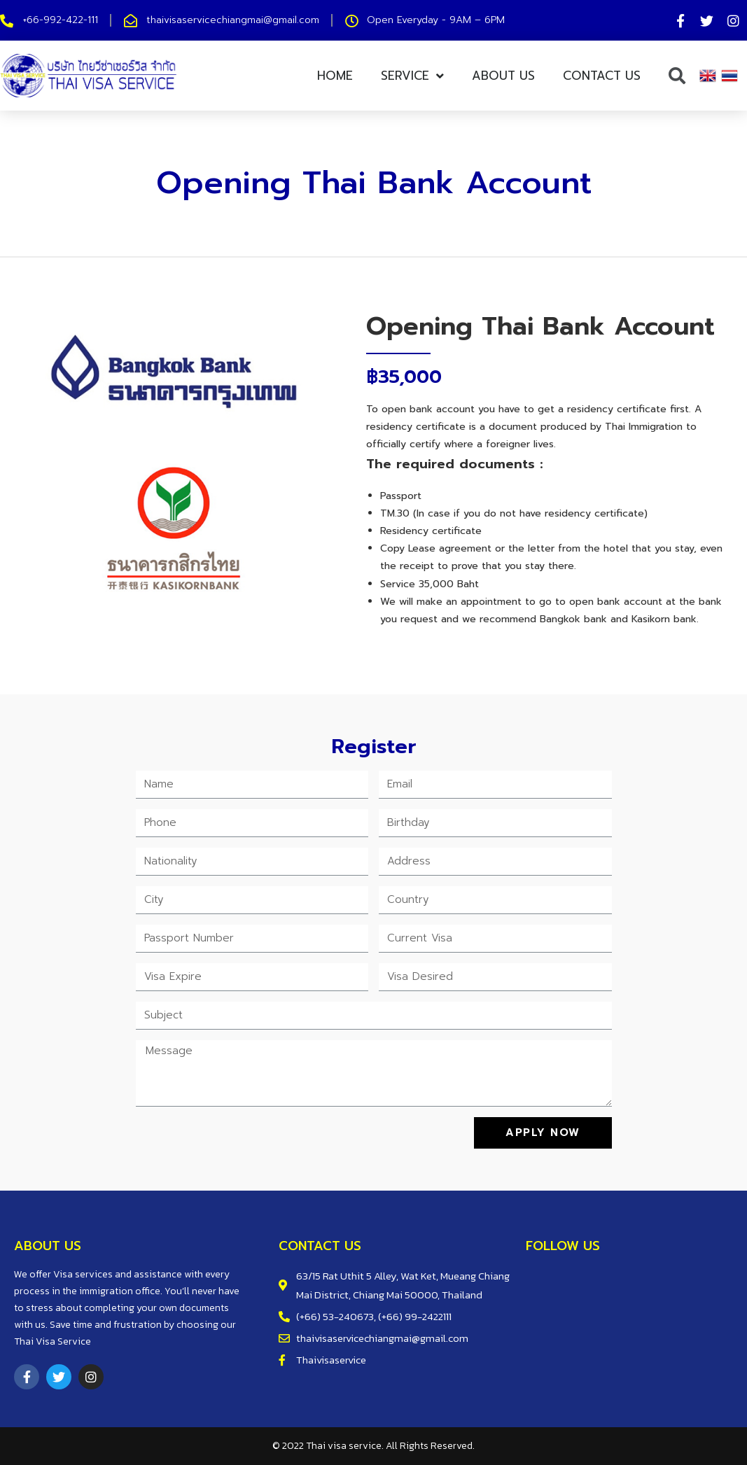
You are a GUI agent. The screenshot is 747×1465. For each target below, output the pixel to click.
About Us (503, 75)
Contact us (602, 75)
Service (412, 76)
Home (335, 75)
